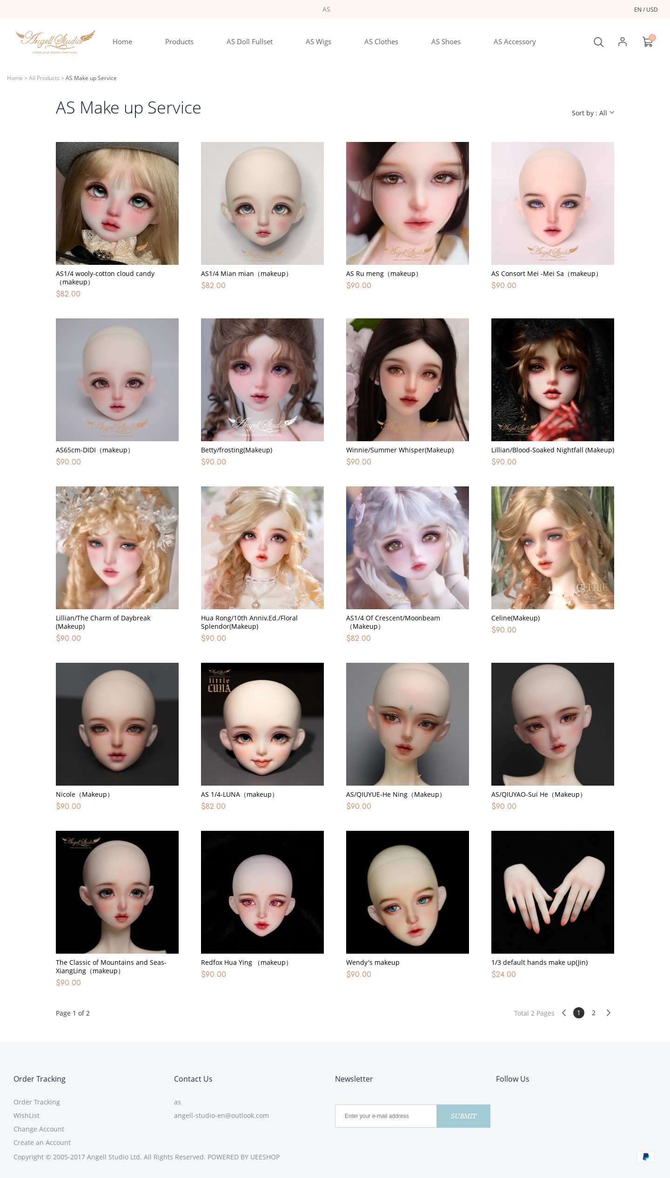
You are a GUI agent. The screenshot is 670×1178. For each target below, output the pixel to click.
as (177, 1101)
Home (15, 78)
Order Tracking (39, 1079)
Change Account (38, 1128)
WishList (26, 1115)
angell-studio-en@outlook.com (221, 1115)
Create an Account (42, 1142)
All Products (44, 78)
